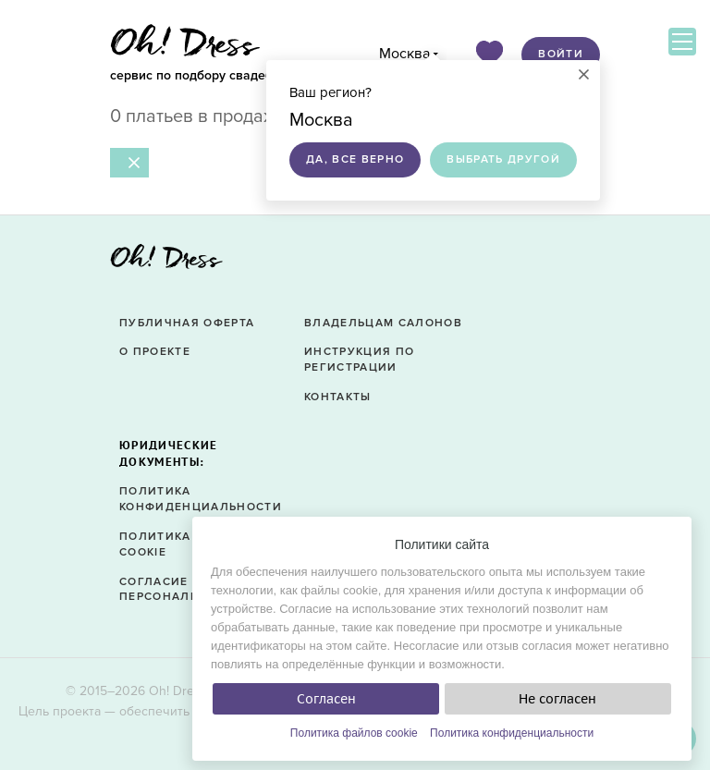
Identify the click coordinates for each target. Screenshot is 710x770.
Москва (404, 53)
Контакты (338, 397)
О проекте (154, 352)
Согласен (326, 699)
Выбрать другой (503, 159)
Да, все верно (355, 159)
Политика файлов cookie (354, 733)
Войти (560, 54)
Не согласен (557, 699)
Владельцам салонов (383, 323)
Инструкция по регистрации (359, 359)
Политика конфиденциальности (512, 733)
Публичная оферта (186, 323)
